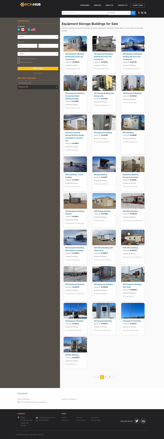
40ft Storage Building (102, 211)
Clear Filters (38, 73)
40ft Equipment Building (74, 284)
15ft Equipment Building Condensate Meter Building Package (74, 96)
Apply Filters (38, 68)
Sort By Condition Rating (28, 59)
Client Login (138, 5)
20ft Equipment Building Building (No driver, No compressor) (74, 56)
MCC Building (128, 133)
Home (64, 417)
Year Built (21, 42)
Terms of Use (80, 420)
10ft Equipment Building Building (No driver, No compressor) (103, 56)
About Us (109, 5)
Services (97, 5)
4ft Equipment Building (74, 321)
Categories (84, 5)
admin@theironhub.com (47, 417)
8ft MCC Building (72, 355)
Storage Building (100, 174)
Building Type (22, 33)
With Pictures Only (26, 62)
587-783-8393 (44, 420)
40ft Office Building (130, 211)
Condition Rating (23, 50)
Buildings (23, 87)
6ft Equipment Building (103, 133)
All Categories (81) (25, 83)
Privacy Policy (95, 420)
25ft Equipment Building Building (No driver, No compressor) (132, 56)
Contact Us (122, 5)
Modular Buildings (25, 399)
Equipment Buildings (70, 399)
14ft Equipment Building (132, 93)
